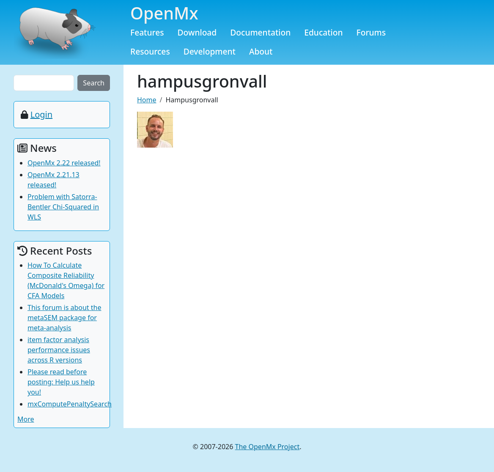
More (25, 419)
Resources (150, 51)
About (261, 51)
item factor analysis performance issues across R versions (58, 350)
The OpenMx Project (267, 446)
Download (197, 32)
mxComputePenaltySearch (69, 404)
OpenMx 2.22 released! (64, 162)
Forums (371, 32)
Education (323, 32)
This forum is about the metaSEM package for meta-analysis (64, 317)
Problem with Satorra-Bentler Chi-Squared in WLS (63, 207)
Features (147, 32)
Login (41, 114)
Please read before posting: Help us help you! (61, 382)
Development (210, 51)
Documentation (260, 32)
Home (146, 99)
